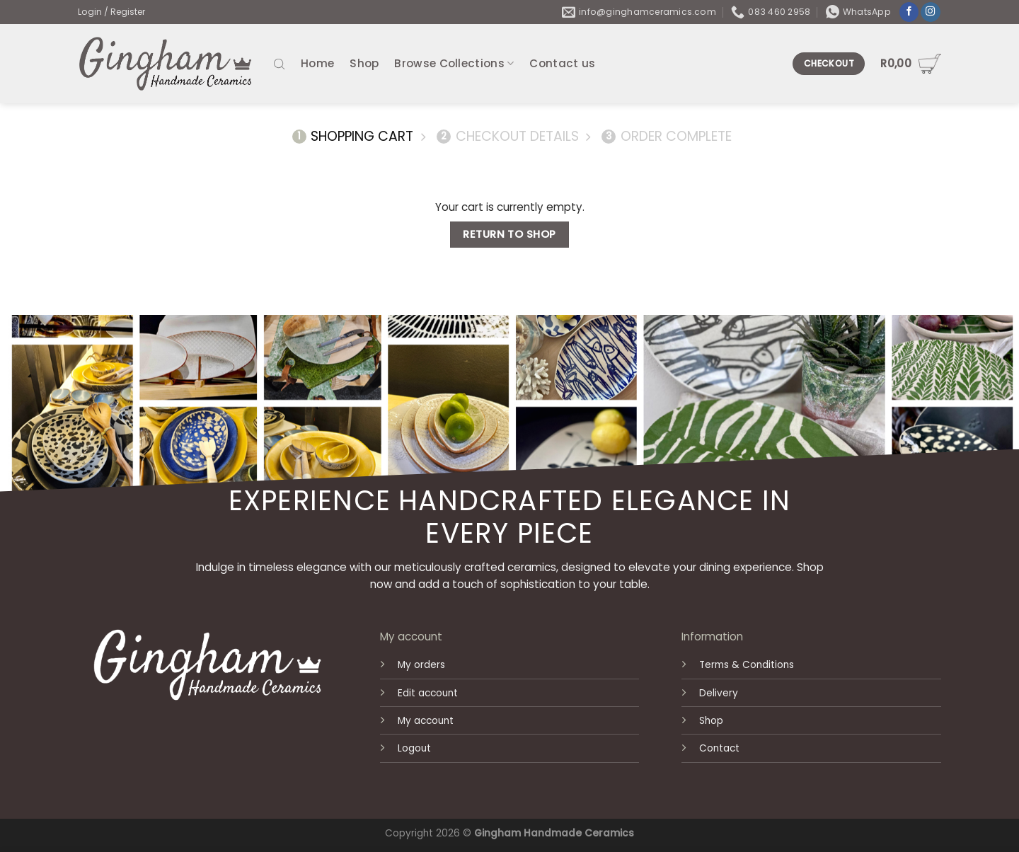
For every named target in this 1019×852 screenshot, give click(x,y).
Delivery (718, 693)
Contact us (562, 63)
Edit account (428, 693)
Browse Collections (454, 63)
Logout (414, 748)
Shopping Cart (353, 137)
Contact (719, 748)
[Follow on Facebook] (909, 12)
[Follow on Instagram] (930, 12)
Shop (364, 63)
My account (426, 720)
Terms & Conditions (746, 665)
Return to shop (509, 234)
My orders (421, 665)
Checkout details (508, 137)
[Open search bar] (279, 63)
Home (317, 63)
